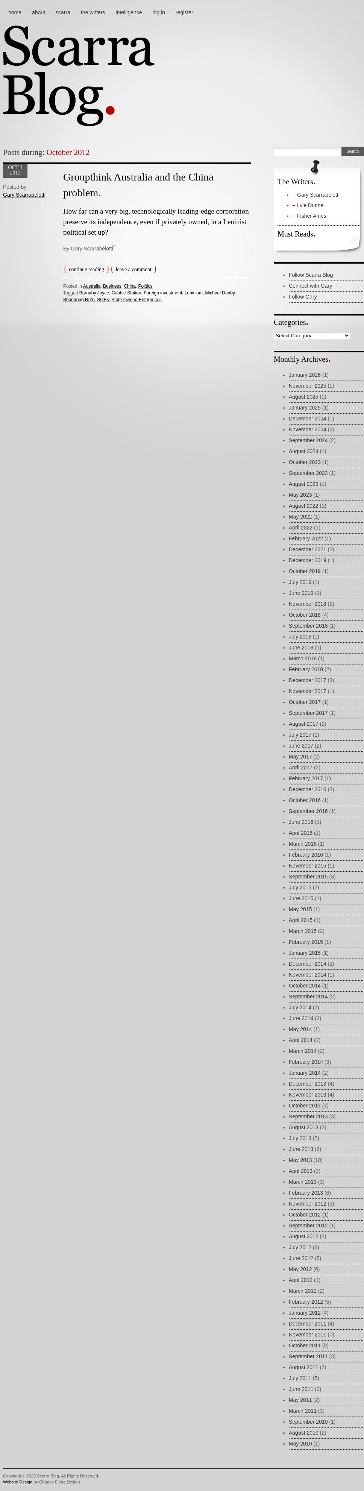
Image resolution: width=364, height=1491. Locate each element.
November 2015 (307, 866)
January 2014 (305, 1073)
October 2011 (305, 1345)
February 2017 (306, 778)
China (129, 286)
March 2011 (303, 1411)
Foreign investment (163, 293)
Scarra (63, 12)
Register (184, 12)
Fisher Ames (311, 216)
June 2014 (301, 1018)
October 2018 (305, 615)
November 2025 (307, 386)
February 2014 (306, 1062)
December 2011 (307, 1324)
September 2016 (308, 811)
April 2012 (300, 1280)
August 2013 (303, 1127)
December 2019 (307, 560)
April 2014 (300, 1040)
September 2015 (308, 877)
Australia (92, 286)
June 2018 (301, 648)
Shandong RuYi (79, 299)
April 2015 (300, 920)
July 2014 (300, 1007)
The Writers (93, 12)
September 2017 (308, 713)
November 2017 (307, 691)
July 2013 (300, 1138)
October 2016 (305, 800)
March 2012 (303, 1291)
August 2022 (303, 506)
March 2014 (303, 1051)
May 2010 (300, 1444)
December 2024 (307, 419)
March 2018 (303, 658)
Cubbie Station (126, 293)
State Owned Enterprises (136, 299)
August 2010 (303, 1433)
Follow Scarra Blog (311, 275)
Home (14, 12)
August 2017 (303, 724)
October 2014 (305, 986)
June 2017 (301, 746)
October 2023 (305, 462)
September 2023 (308, 473)
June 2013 (301, 1149)
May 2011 (300, 1400)
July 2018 (300, 637)
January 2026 (305, 375)
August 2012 (303, 1236)
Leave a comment (134, 269)
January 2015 (305, 953)
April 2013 (300, 1171)
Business (112, 286)
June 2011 (301, 1389)
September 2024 (308, 440)
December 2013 (307, 1084)
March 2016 (303, 844)
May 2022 (300, 517)
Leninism (194, 293)
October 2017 (305, 702)
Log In (159, 12)
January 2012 (305, 1313)
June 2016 (301, 822)
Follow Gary (303, 297)
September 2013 (308, 1116)
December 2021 (307, 549)
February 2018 (306, 669)
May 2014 (300, 1029)
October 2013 (305, 1106)
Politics (145, 286)
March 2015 (303, 931)
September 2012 (308, 1226)
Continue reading (86, 269)
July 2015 (300, 887)
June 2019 (301, 593)
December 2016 (307, 789)
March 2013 (303, 1182)
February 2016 (306, 855)
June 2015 (301, 898)
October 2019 (305, 571)
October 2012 (305, 1215)
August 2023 (303, 484)
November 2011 (307, 1335)
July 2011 (300, 1378)
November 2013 (307, 1095)
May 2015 (300, 909)
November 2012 (307, 1204)
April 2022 (300, 528)
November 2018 (307, 604)
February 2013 (306, 1193)
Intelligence (129, 12)
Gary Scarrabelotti (24, 195)
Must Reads (295, 234)
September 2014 (308, 996)
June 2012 (301, 1258)
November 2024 (307, 429)
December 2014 (307, 964)
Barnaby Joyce (94, 293)
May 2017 (300, 757)
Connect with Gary (310, 286)
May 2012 (300, 1269)
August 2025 (303, 397)
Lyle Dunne (310, 205)
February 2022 (306, 538)
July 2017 (300, 735)
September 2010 (308, 1422)
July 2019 (300, 582)
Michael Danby (220, 293)
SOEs (103, 299)
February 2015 (306, 942)
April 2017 (300, 767)
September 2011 (308, 1356)
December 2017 (307, 680)
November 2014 (307, 975)
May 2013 (300, 1160)
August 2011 (303, 1367)
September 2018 (308, 626)
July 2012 (300, 1247)
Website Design (17, 1482)
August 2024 (303, 451)
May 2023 (300, 495)
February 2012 (306, 1302)
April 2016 (300, 833)
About (38, 12)
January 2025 (305, 408)
